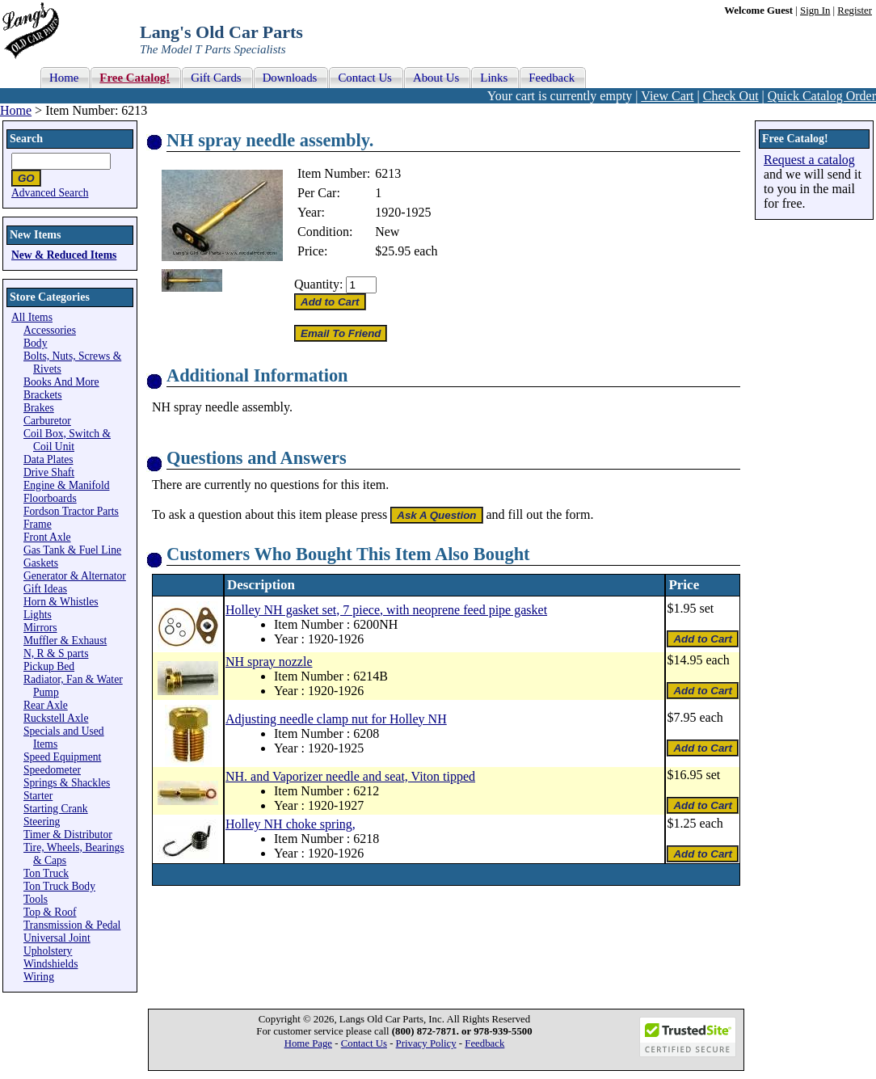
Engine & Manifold (66, 485)
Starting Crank (55, 809)
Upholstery (47, 951)
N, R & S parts (55, 653)
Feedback (484, 1043)
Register (854, 10)
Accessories (49, 330)
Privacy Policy (426, 1043)
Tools (35, 899)
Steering (41, 822)
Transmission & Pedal (71, 925)
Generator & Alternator (74, 576)
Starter (38, 796)
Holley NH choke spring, (290, 824)
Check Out (731, 96)
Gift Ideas (45, 589)
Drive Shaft (48, 472)
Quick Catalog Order (822, 96)
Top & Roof (50, 912)
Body (35, 343)
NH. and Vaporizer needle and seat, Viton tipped (350, 776)
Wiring (38, 977)
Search (26, 139)
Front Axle (47, 537)
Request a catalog (809, 159)
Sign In (815, 10)
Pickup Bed (48, 666)
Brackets (42, 395)
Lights (37, 615)
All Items (32, 317)
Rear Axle (45, 705)
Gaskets (40, 563)
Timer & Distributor (67, 834)
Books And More (61, 382)
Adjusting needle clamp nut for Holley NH (336, 719)
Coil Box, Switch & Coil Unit (67, 440)
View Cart (667, 96)
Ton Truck (46, 873)
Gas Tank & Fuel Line (72, 550)
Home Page (308, 1043)
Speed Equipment (62, 757)
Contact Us (364, 1043)
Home (16, 110)
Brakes (38, 408)
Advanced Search (50, 193)
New (387, 231)
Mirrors (40, 628)
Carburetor (47, 421)
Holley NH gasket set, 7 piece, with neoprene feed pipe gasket (386, 610)
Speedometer (52, 770)
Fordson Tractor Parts (71, 511)
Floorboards (50, 498)
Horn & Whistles (61, 602)
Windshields (50, 964)
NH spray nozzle (269, 661)
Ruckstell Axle (55, 718)
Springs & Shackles (66, 783)
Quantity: (318, 284)
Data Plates (48, 459)
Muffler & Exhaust (65, 640)
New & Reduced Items (63, 255)
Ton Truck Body (59, 886)
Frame (37, 524)
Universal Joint (57, 938)
